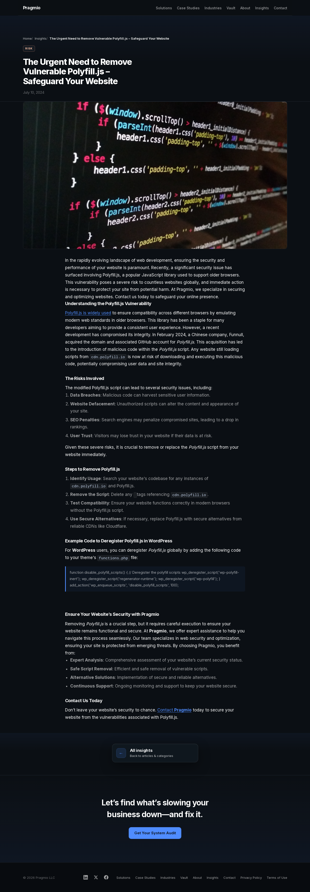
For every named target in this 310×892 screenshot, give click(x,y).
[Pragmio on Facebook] (106, 877)
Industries (213, 8)
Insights (262, 8)
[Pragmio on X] (96, 877)
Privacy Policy (251, 878)
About (245, 8)
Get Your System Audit (155, 833)
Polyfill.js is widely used (88, 312)
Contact (280, 8)
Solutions (164, 8)
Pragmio (31, 7)
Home (27, 38)
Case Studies (188, 8)
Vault (231, 8)
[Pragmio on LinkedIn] (85, 877)
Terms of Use (277, 878)
